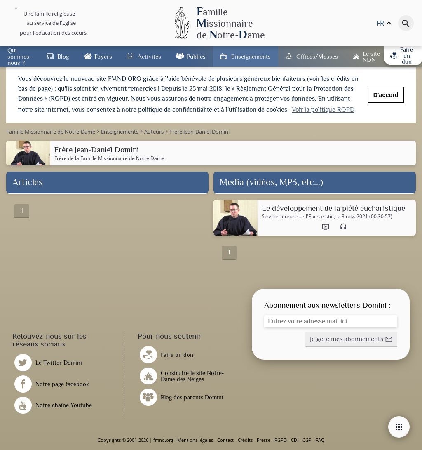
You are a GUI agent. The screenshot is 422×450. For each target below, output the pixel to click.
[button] (351, 339)
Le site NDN (371, 56)
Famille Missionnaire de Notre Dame (122, 158)
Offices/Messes (317, 56)
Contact (225, 440)
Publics (196, 56)
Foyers (103, 56)
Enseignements (251, 56)
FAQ (320, 440)
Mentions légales (195, 440)
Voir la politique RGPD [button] (323, 109)
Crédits (245, 440)
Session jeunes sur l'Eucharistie (298, 216)
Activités (149, 56)
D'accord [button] (386, 95)
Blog (63, 56)
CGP (307, 440)
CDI (294, 440)
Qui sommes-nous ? (19, 56)
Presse (263, 440)
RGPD (280, 440)
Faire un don (401, 55)
